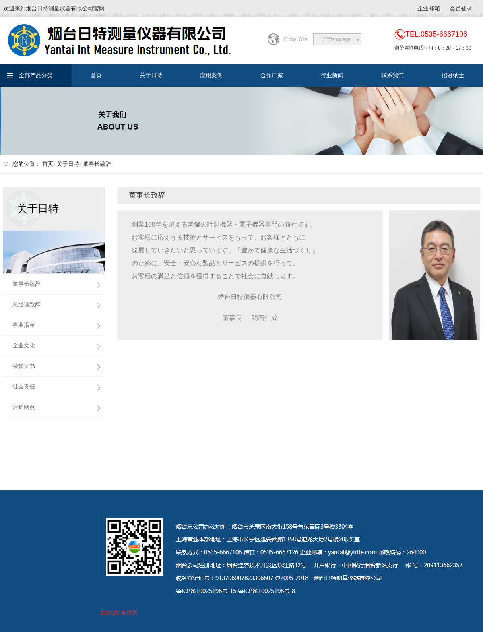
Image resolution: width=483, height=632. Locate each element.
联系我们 (392, 75)
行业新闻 (332, 75)
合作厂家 (271, 75)
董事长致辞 (97, 164)
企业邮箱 (428, 8)
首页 (96, 75)
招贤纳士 (453, 75)
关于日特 (151, 75)
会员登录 (461, 8)
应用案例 (211, 75)
